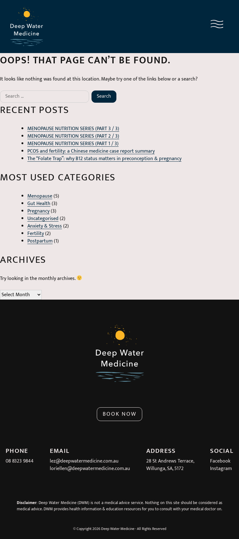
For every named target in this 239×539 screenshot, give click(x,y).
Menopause (39, 196)
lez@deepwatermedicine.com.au (84, 461)
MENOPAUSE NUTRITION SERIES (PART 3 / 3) (73, 129)
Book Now (120, 414)
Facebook (220, 461)
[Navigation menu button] (217, 25)
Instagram (221, 468)
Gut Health (38, 203)
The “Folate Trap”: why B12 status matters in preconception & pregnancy (104, 158)
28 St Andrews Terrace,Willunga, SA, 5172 (170, 465)
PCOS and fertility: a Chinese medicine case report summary (91, 151)
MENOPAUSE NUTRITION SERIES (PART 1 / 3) (73, 144)
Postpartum (40, 241)
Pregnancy (38, 211)
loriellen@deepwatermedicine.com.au (90, 468)
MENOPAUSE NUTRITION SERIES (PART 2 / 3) (73, 136)
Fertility (35, 233)
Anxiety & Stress (44, 226)
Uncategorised (43, 218)
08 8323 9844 (20, 461)
